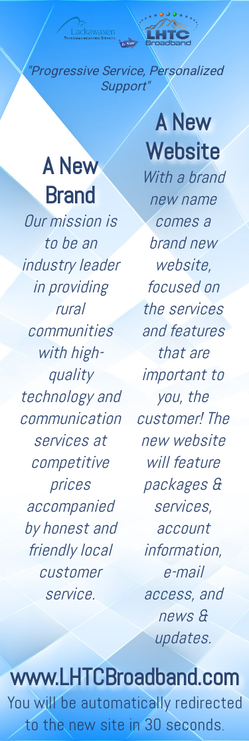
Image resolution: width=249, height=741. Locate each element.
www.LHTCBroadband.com (124, 677)
